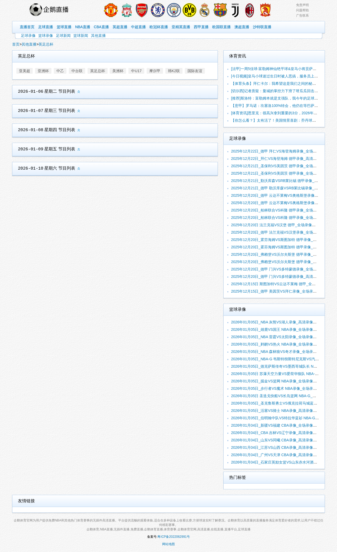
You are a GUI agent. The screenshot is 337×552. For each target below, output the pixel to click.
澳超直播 (241, 27)
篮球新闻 (80, 35)
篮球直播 (64, 27)
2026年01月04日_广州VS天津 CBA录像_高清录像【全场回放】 (283, 455)
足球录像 (28, 35)
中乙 (60, 71)
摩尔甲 (154, 71)
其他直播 (98, 35)
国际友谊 (194, 71)
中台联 (77, 71)
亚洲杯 (43, 71)
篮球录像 (45, 35)
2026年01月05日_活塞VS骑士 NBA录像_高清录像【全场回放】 (283, 410)
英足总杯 (45, 44)
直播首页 (27, 27)
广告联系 (302, 15)
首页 (16, 44)
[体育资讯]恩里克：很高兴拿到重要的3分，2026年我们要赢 (279, 113)
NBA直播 (82, 27)
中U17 (136, 71)
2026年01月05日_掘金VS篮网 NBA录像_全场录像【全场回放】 (283, 381)
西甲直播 (201, 27)
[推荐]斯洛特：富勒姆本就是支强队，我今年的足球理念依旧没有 (283, 98)
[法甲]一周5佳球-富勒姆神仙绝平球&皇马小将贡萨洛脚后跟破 (281, 69)
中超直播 (138, 27)
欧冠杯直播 (159, 27)
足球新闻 (63, 35)
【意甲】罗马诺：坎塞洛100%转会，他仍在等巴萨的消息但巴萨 (283, 106)
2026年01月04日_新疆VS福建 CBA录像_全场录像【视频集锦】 (283, 425)
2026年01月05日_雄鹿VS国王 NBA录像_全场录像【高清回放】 (283, 329)
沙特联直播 (262, 27)
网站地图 (168, 544)
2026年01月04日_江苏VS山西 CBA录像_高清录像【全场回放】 (283, 447)
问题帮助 (302, 10)
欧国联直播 (221, 27)
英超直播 (120, 27)
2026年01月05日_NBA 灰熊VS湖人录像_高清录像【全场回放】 (283, 322)
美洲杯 (117, 71)
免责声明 (302, 5)
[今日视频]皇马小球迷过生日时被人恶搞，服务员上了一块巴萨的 (283, 76)
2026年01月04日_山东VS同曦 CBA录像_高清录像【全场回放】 (283, 440)
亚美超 (24, 71)
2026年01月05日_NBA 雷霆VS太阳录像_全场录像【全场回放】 (283, 337)
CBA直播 (101, 27)
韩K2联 (174, 71)
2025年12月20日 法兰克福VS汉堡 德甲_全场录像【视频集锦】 (282, 225)
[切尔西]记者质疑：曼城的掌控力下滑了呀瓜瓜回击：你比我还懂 (283, 91)
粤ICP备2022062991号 (173, 537)
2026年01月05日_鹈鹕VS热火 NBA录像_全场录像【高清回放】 (283, 344)
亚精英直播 (181, 27)
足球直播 (45, 27)
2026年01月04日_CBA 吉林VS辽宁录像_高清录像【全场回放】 (283, 433)
